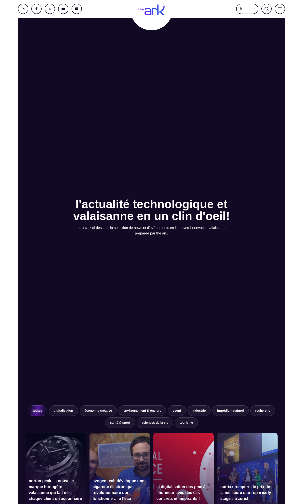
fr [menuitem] (241, 8)
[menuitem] (247, 9)
